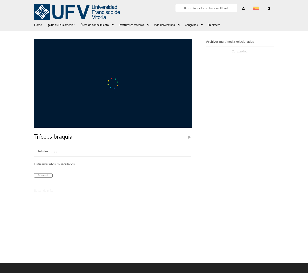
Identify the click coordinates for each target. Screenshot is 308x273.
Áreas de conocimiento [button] (95, 25)
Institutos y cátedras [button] (131, 25)
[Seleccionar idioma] (256, 9)
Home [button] (38, 25)
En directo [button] (214, 25)
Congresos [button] (191, 25)
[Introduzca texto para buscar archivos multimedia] (205, 8)
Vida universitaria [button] (164, 25)
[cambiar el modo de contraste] (269, 8)
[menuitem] (41, 24)
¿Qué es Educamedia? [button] (61, 25)
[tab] (42, 151)
